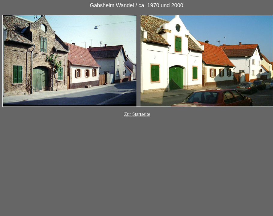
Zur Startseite (137, 114)
